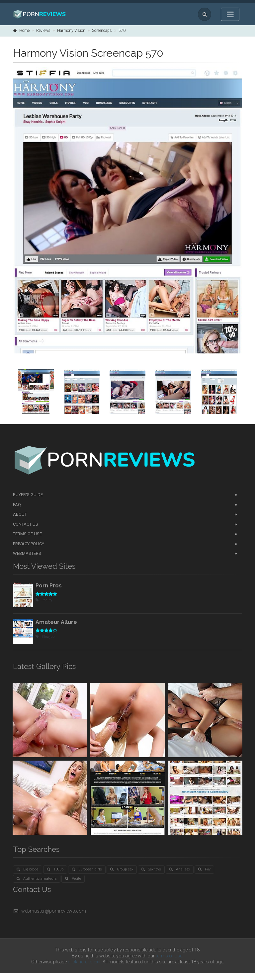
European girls (87, 869)
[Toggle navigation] (230, 14)
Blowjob (45, 637)
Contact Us (25, 524)
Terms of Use (27, 533)
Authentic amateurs (37, 878)
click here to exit (84, 961)
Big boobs (28, 869)
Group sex (121, 869)
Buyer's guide (28, 494)
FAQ (17, 504)
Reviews (43, 30)
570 (122, 30)
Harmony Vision (71, 30)
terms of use (169, 955)
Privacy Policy (28, 543)
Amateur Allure (56, 622)
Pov (204, 869)
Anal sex (179, 869)
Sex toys (151, 869)
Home (21, 30)
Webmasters (27, 553)
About (20, 514)
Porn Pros (49, 585)
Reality (44, 600)
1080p (55, 869)
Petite (73, 878)
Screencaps (102, 30)
